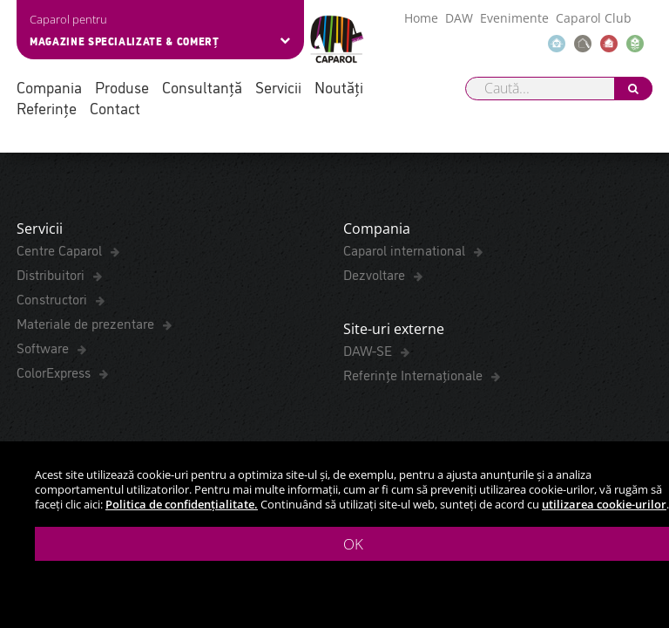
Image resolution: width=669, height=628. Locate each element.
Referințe (47, 108)
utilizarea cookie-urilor (604, 504)
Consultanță (202, 87)
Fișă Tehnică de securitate (89, 165)
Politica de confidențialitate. (181, 504)
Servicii (278, 87)
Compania (49, 87)
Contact (115, 108)
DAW (459, 18)
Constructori (54, 419)
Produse (122, 87)
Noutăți (338, 87)
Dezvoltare (376, 395)
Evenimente (514, 18)
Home (421, 18)
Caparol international (406, 370)
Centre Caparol (61, 370)
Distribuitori (52, 395)
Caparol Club (594, 18)
